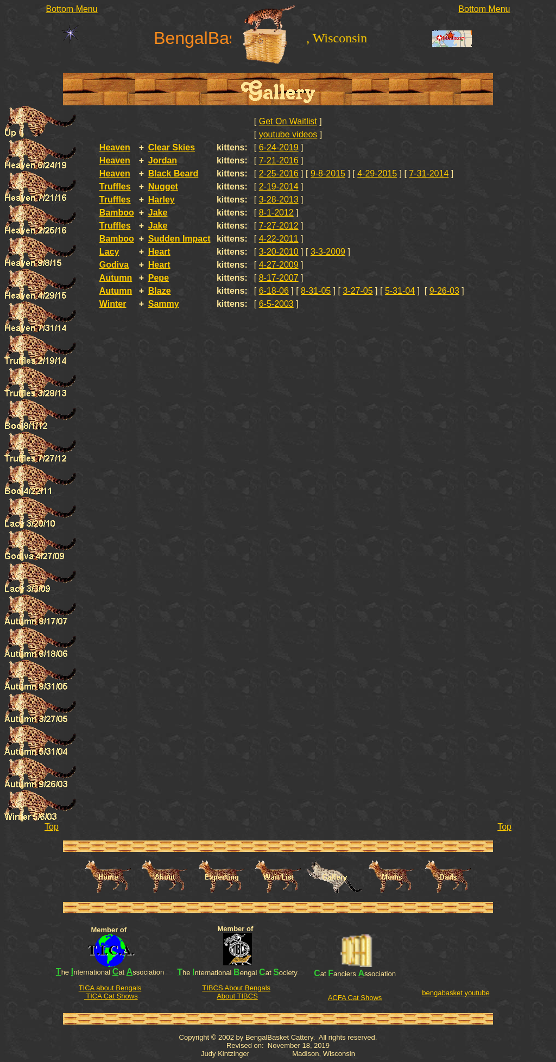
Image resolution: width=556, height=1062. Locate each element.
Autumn (115, 277)
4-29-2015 (377, 173)
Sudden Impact (179, 238)
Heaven (114, 147)
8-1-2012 (276, 212)
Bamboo (116, 212)
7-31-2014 (428, 173)
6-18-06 (274, 290)
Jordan (162, 160)
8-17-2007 (279, 277)
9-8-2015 (328, 173)
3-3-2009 (328, 251)
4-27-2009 (279, 264)
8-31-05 (316, 290)
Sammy (163, 303)
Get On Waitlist (288, 121)
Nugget (163, 186)
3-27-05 (357, 290)
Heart (159, 251)
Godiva (114, 264)
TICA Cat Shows (111, 996)
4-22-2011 (279, 238)
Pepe (158, 277)
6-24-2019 (279, 147)
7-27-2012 (279, 225)
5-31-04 (400, 290)
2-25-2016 (279, 173)
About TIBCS (237, 996)
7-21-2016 (279, 160)
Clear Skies (171, 147)
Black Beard (173, 173)
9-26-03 (444, 290)
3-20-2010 (279, 251)
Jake (158, 212)
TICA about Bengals (110, 988)
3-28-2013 (279, 199)
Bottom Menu (72, 9)
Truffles (115, 186)
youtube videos (288, 134)
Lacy (109, 251)
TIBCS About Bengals (236, 988)
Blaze (159, 290)
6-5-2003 (276, 303)
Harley (161, 199)
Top (52, 826)
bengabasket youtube (455, 993)
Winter (113, 303)
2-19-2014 (279, 186)
